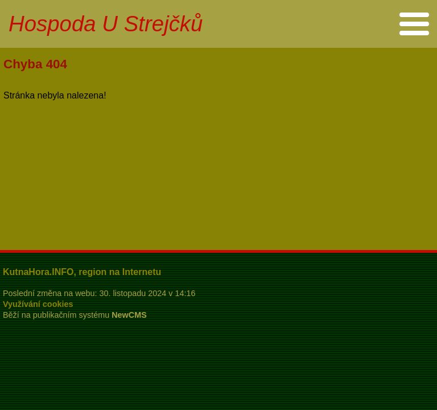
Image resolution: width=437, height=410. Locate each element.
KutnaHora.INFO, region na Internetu (82, 272)
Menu (414, 23)
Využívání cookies (38, 304)
